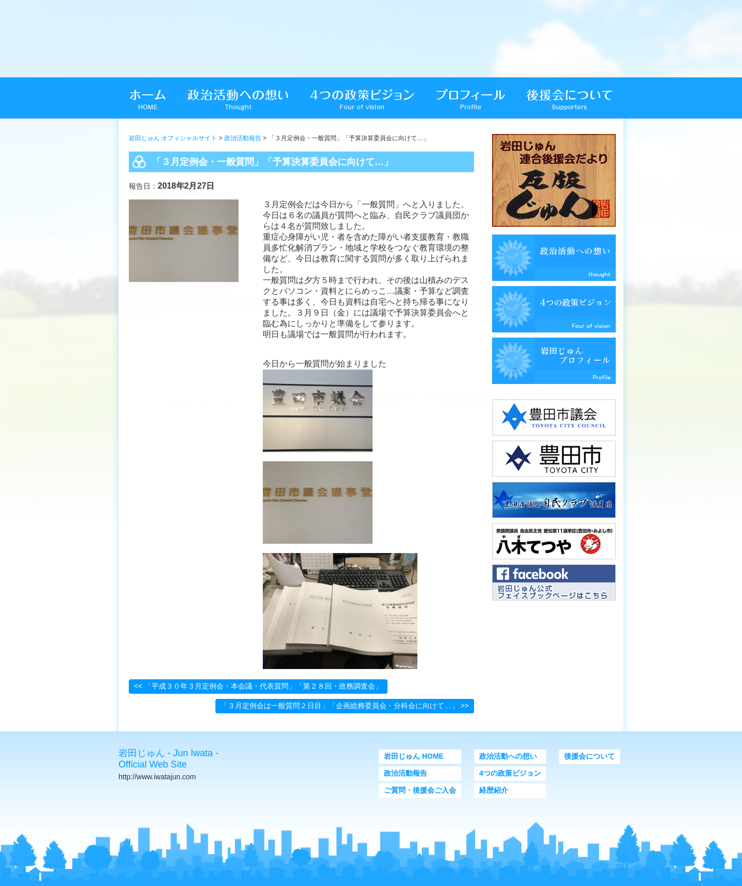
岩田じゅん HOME (414, 756)
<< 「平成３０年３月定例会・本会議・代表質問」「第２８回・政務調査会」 (258, 686)
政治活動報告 (242, 138)
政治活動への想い (508, 756)
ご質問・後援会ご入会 (420, 790)
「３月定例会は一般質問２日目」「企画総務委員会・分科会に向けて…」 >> (345, 705)
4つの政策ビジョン (510, 773)
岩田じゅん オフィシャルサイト (173, 138)
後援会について (589, 756)
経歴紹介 (493, 790)
